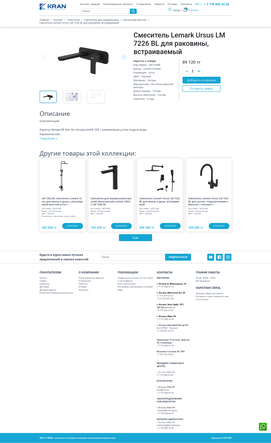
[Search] (106, 11)
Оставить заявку (201, 89)
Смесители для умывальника (101, 19)
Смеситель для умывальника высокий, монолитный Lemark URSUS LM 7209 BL (111, 201)
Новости (159, 4)
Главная (44, 19)
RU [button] (197, 4)
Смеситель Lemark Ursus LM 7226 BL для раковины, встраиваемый (79, 22)
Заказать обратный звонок (209, 293)
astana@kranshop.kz (167, 410)
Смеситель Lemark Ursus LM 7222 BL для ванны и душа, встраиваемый (159, 201)
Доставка (44, 286)
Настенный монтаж (134, 19)
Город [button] (176, 10)
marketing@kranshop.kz (168, 425)
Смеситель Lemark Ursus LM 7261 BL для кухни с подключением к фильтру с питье (208, 201)
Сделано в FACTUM (221, 438)
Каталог (58, 19)
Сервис (43, 280)
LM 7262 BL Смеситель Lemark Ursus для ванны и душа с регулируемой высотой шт (62, 201)
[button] (124, 57)
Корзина (192, 10)
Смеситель (73, 19)
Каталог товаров (90, 4)
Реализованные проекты (118, 4)
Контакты (186, 4)
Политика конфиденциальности (56, 292)
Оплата (43, 278)
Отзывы (172, 4)
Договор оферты (48, 289)
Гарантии (44, 283)
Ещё (135, 238)
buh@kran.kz (163, 389)
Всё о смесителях (127, 283)
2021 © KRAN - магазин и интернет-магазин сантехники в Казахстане (77, 438)
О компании (143, 4)
